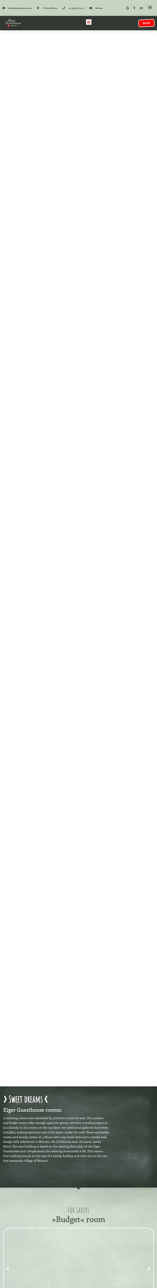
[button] (150, 7)
